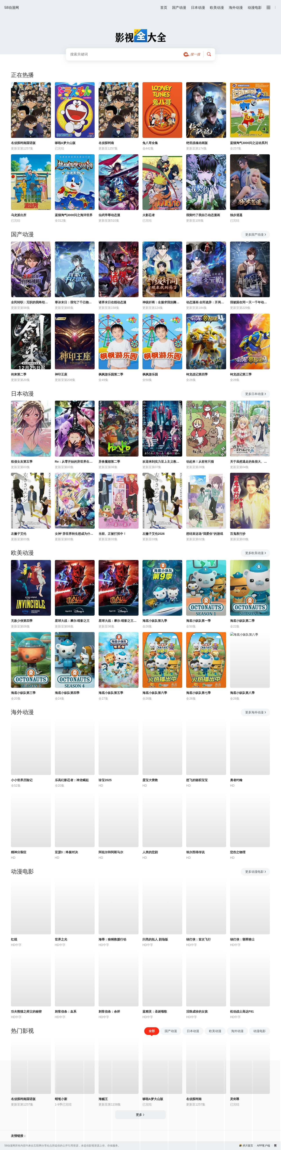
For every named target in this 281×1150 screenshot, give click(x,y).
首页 (163, 7)
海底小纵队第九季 (154, 620)
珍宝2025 (105, 780)
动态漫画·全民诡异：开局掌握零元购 (206, 302)
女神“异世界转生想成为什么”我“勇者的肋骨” (75, 533)
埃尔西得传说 (195, 852)
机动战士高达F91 (242, 1011)
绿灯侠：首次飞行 (198, 939)
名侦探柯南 (106, 143)
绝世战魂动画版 (197, 143)
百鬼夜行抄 (237, 533)
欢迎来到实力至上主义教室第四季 (162, 461)
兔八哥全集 (150, 143)
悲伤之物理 (237, 852)
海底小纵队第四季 (67, 693)
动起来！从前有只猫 (200, 461)
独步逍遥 (236, 215)
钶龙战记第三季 (241, 374)
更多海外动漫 (256, 712)
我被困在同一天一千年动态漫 (250, 302)
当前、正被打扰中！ (112, 533)
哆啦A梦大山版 (65, 143)
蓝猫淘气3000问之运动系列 (249, 143)
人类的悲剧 (150, 852)
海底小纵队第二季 (242, 620)
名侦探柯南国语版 (23, 143)
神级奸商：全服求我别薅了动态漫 (162, 302)
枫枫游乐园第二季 (111, 374)
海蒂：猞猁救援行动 (112, 939)
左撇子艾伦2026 (153, 533)
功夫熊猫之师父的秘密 (26, 1011)
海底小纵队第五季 (111, 693)
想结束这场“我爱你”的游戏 (204, 533)
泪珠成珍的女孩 (197, 1011)
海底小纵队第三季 (23, 693)
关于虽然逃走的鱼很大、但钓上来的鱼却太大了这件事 (250, 461)
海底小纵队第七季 (198, 693)
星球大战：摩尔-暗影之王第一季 (119, 620)
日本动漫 (198, 7)
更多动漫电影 (256, 871)
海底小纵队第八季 (242, 693)
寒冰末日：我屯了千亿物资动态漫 (75, 302)
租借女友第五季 (21, 461)
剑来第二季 (18, 374)
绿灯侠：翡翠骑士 (242, 939)
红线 (14, 939)
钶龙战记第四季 (197, 374)
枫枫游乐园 (150, 374)
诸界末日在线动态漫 (112, 302)
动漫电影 (255, 7)
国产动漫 (179, 7)
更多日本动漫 (256, 394)
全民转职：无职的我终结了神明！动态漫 (31, 302)
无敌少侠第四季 (21, 620)
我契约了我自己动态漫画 (203, 215)
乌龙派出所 (18, 215)
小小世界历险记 (21, 780)
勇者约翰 (236, 780)
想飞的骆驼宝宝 (197, 780)
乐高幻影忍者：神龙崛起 (72, 780)
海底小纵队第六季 (154, 693)
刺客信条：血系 (65, 1011)
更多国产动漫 (256, 234)
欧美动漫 (217, 7)
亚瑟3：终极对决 (66, 852)
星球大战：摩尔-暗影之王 (72, 620)
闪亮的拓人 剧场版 (155, 939)
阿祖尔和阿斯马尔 (111, 852)
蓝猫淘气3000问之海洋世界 (73, 215)
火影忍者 (148, 215)
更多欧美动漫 (256, 553)
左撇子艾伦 (18, 533)
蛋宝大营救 (150, 780)
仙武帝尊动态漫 (109, 215)
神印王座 (61, 374)
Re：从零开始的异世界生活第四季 (75, 461)
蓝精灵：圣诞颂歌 (154, 1011)
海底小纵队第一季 (198, 620)
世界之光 (61, 939)
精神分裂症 (18, 852)
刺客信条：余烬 (109, 1011)
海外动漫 (236, 7)
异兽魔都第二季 (109, 461)
